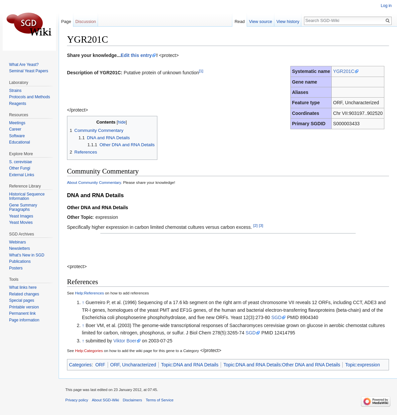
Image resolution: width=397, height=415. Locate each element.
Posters (16, 268)
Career (15, 129)
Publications (20, 261)
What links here (23, 287)
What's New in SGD (26, 255)
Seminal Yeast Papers (28, 71)
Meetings (17, 123)
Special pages (21, 300)
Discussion (85, 21)
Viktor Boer (124, 340)
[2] (255, 225)
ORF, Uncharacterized (133, 364)
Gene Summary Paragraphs (23, 207)
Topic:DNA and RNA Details (189, 364)
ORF (100, 364)
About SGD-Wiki (105, 400)
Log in (386, 5)
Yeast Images (21, 216)
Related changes (24, 294)
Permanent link (22, 313)
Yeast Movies (21, 222)
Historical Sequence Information (27, 196)
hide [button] (122, 122)
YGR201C (343, 71)
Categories (80, 364)
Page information (24, 320)
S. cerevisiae (20, 162)
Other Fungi (19, 168)
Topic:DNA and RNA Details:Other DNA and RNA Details (281, 364)
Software (17, 136)
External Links (21, 175)
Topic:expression (362, 364)
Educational (19, 142)
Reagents (17, 103)
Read (240, 21)
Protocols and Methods (29, 97)
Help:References (89, 293)
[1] (201, 71)
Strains (15, 90)
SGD (276, 317)
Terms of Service (159, 400)
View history (287, 21)
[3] (261, 225)
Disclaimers (132, 400)
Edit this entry (136, 55)
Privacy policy (76, 400)
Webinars (17, 242)
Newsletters (19, 248)
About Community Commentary (94, 182)
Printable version (24, 307)
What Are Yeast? (24, 64)
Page (66, 21)
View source (260, 21)
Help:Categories (89, 350)
